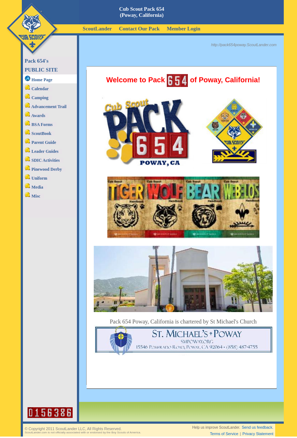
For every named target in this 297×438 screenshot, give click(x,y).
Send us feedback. (257, 427)
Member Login (183, 28)
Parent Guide (40, 142)
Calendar (37, 88)
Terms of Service (224, 434)
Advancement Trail (46, 106)
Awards (35, 115)
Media (34, 187)
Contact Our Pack (139, 28)
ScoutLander (97, 28)
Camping (36, 97)
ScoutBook (38, 133)
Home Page (38, 79)
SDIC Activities (42, 160)
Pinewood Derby (43, 169)
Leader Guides (41, 151)
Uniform (36, 178)
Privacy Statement (258, 434)
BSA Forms (39, 124)
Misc (32, 196)
